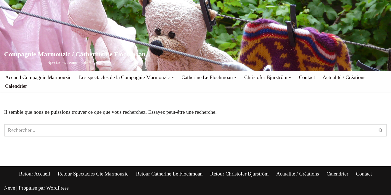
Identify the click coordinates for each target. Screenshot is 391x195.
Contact (307, 77)
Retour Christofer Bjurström (239, 174)
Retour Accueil (34, 174)
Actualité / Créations (344, 77)
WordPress (57, 188)
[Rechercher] (189, 130)
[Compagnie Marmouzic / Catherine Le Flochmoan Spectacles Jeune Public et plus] (75, 58)
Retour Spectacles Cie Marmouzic (93, 174)
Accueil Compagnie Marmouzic (38, 77)
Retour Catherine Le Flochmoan (169, 174)
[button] (172, 77)
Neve (9, 188)
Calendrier (16, 86)
